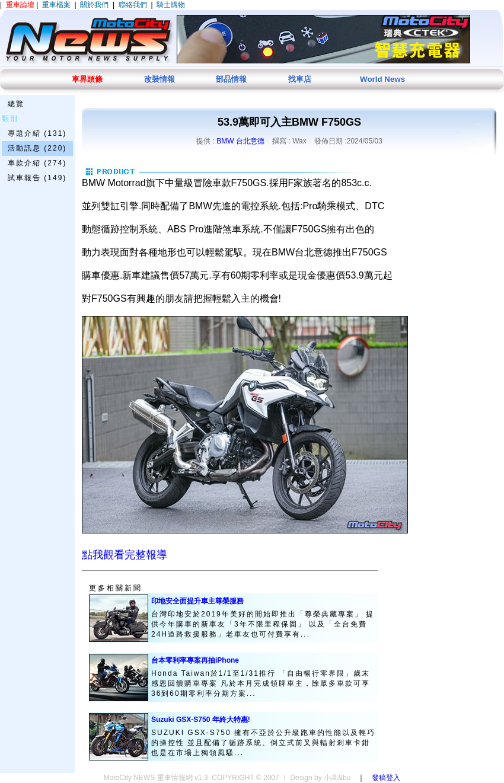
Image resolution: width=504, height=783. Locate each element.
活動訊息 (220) (37, 148)
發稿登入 (386, 778)
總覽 (16, 104)
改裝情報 (159, 79)
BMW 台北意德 (240, 141)
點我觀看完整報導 (124, 555)
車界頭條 (87, 79)
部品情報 (231, 79)
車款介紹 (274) (37, 163)
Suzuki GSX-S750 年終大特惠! (200, 719)
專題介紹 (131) (37, 133)
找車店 (299, 79)
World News (382, 79)
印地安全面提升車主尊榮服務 (197, 601)
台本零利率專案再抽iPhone (195, 660)
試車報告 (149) (37, 178)
